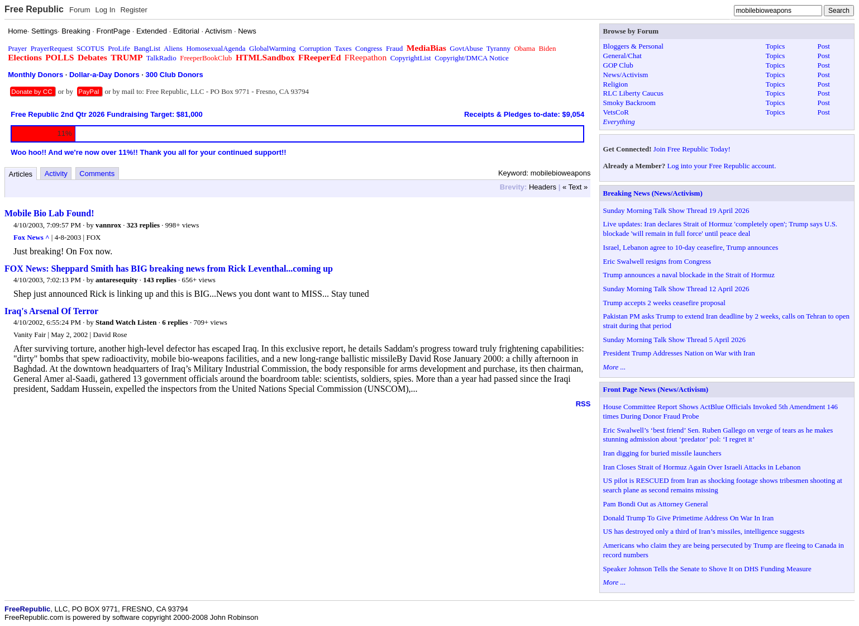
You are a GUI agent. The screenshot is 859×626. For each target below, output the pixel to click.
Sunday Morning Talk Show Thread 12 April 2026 (676, 288)
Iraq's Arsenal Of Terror (51, 311)
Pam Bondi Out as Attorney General (655, 504)
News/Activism (625, 74)
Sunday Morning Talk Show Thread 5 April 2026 (674, 339)
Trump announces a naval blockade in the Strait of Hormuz (689, 275)
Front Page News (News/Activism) (656, 389)
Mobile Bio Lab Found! (49, 213)
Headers (542, 187)
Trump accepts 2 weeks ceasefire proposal (664, 302)
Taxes (343, 48)
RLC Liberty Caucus (633, 93)
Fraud (394, 48)
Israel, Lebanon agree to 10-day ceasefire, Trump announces (691, 247)
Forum (79, 10)
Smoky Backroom (629, 102)
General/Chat (622, 55)
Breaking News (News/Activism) (653, 193)
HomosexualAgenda (215, 48)
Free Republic (34, 9)
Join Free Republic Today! (692, 149)
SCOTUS (90, 48)
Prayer (17, 48)
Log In (105, 10)
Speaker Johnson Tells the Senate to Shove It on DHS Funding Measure (707, 569)
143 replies (159, 280)
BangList (147, 48)
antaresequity (117, 280)
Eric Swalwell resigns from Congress (657, 261)
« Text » (575, 187)
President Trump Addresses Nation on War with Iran (679, 353)
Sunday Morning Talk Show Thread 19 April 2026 (676, 210)
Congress (368, 48)
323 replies (143, 225)
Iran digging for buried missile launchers (662, 453)
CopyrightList (410, 58)
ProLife (119, 48)
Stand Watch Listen (126, 322)
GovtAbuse (466, 48)
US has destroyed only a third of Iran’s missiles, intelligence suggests (704, 531)
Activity (56, 173)
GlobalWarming (272, 48)
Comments (96, 173)
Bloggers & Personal (633, 46)
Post (824, 46)
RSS (583, 404)
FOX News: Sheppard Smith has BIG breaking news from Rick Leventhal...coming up (168, 268)
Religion (615, 84)
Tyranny (498, 48)
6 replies (175, 322)
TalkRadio (161, 58)
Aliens (173, 48)
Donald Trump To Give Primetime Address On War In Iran (688, 518)
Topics (775, 46)
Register (133, 10)
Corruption (315, 48)
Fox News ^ (31, 237)
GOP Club (618, 65)
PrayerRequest (52, 48)
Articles (21, 174)
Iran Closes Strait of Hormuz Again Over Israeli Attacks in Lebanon (702, 467)
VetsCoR (616, 112)
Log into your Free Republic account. (721, 166)
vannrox (108, 225)
